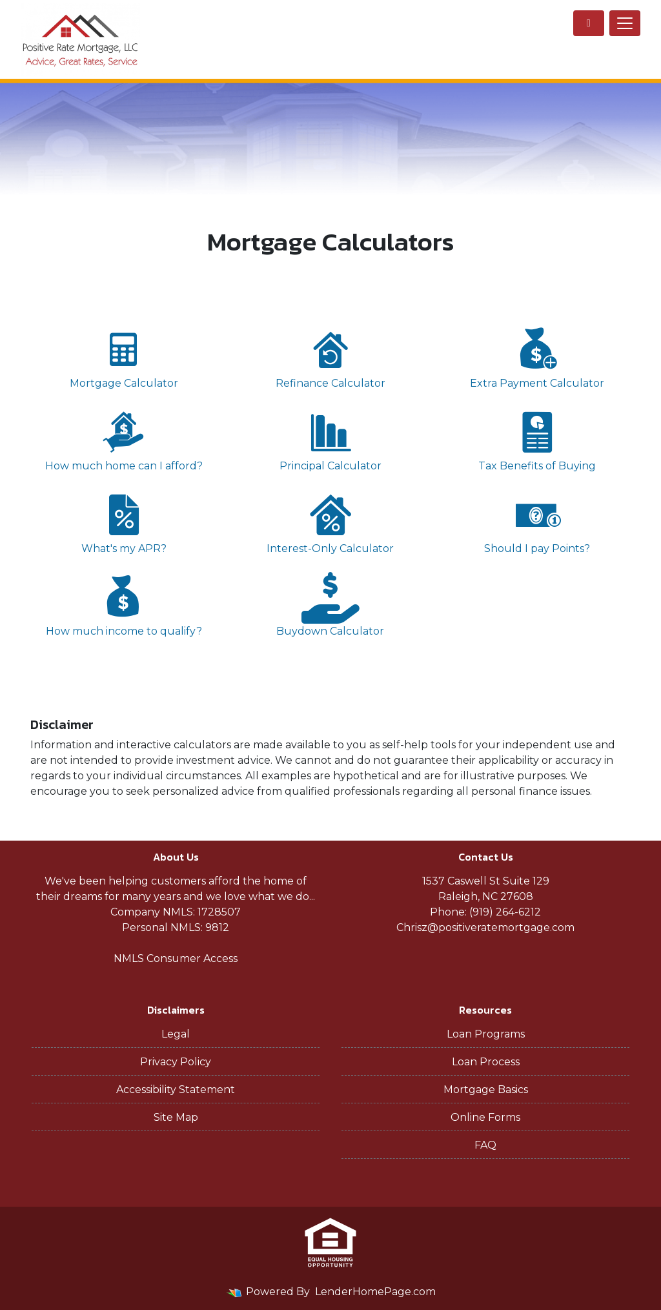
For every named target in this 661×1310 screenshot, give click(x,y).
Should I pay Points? (537, 522)
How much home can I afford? (124, 439)
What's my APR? (124, 522)
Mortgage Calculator (124, 356)
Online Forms (485, 1117)
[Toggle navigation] (624, 23)
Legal (175, 1034)
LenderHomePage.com (375, 1291)
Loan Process (486, 1062)
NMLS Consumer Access (176, 958)
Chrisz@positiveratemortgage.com (485, 927)
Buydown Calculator (330, 604)
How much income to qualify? (124, 604)
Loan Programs (486, 1034)
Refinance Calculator (330, 356)
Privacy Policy (175, 1062)
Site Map (176, 1117)
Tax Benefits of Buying (537, 439)
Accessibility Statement (175, 1089)
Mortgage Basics (485, 1089)
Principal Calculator (330, 439)
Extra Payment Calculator (537, 356)
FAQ (485, 1145)
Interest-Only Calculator (330, 522)
